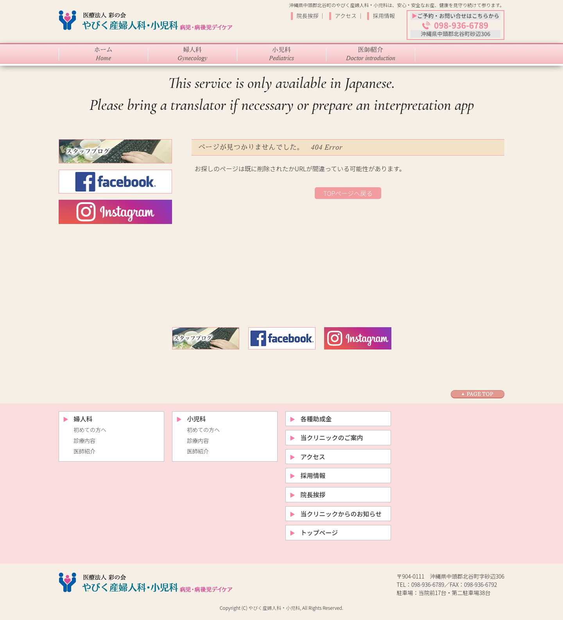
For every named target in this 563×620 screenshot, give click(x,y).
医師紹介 (84, 451)
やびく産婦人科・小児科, (274, 607)
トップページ (319, 532)
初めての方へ (90, 430)
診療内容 (84, 440)
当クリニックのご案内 (332, 437)
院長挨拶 (308, 16)
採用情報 (384, 16)
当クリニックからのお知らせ (341, 513)
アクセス (346, 16)
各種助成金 (316, 418)
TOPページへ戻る (348, 193)
